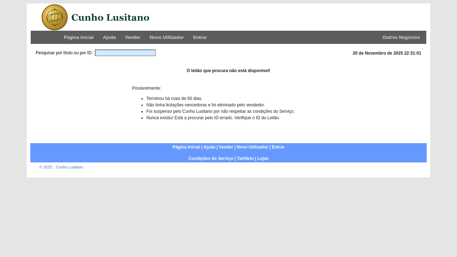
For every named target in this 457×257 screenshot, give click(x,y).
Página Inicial (79, 37)
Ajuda (109, 37)
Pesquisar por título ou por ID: (64, 52)
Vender (132, 37)
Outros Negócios (401, 37)
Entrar (200, 37)
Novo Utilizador (167, 37)
